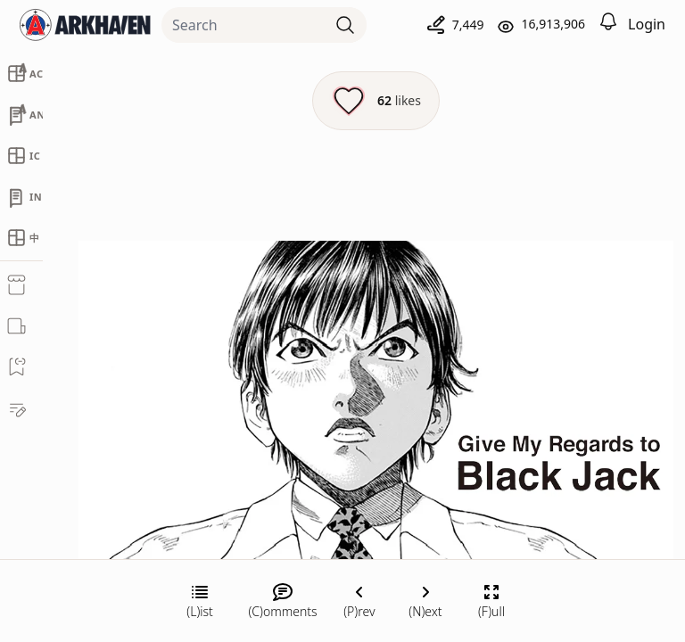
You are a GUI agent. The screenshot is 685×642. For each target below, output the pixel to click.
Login (646, 24)
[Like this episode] (376, 100)
